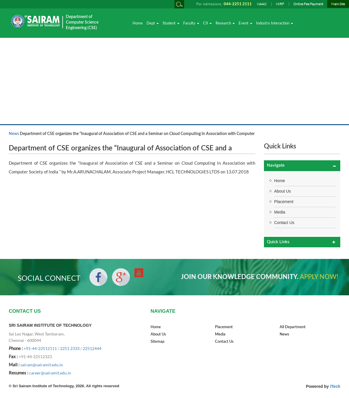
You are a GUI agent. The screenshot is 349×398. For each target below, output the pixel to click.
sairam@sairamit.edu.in (41, 364)
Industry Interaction (274, 23)
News (14, 134)
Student (171, 23)
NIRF (280, 4)
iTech (335, 386)
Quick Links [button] (278, 242)
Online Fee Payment (308, 4)
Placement (283, 201)
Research (225, 23)
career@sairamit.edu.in (50, 372)
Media (279, 212)
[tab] (302, 165)
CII (207, 23)
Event (245, 23)
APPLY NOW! (319, 277)
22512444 (92, 348)
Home (138, 23)
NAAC (262, 4)
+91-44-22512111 (40, 348)
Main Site (338, 4)
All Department (293, 326)
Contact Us (284, 222)
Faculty (191, 23)
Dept (153, 23)
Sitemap (157, 341)
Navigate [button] (276, 165)
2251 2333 (70, 348)
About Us (282, 191)
